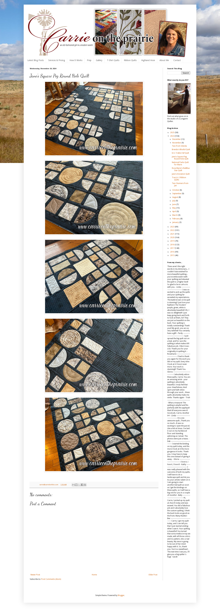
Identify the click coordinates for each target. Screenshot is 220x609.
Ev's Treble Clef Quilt (180, 153)
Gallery (99, 60)
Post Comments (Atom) (51, 579)
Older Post (152, 575)
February (176, 219)
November (177, 143)
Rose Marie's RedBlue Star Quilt (181, 169)
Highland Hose (148, 60)
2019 (172, 241)
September (177, 193)
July (174, 201)
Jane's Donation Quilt (181, 174)
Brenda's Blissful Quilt (181, 149)
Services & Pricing (56, 60)
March (175, 215)
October (176, 190)
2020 (172, 237)
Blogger (121, 595)
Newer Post (35, 575)
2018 (172, 245)
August (175, 197)
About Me (164, 60)
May (174, 208)
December (176, 139)
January (175, 222)
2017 (172, 248)
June (174, 204)
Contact (177, 60)
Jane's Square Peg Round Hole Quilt (180, 158)
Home (94, 575)
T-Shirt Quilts (113, 60)
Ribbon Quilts (130, 60)
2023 (172, 227)
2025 (172, 132)
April (174, 211)
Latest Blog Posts (35, 60)
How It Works (76, 60)
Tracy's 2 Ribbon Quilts (179, 178)
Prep (89, 60)
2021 (172, 234)
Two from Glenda (179, 146)
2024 (172, 136)
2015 (172, 255)
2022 (172, 230)
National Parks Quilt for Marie (180, 163)
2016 (172, 252)
